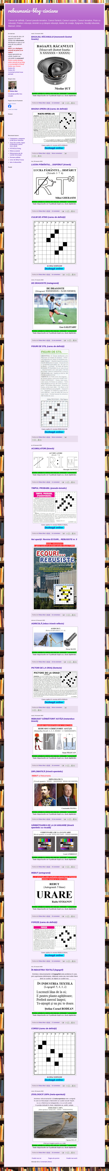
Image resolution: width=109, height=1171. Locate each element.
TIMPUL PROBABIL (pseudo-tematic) (49, 488)
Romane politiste (15, 157)
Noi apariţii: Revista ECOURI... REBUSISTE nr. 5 (54, 539)
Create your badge (12, 109)
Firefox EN (11, 68)
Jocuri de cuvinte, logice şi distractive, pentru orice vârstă (17, 144)
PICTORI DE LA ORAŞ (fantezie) (46, 668)
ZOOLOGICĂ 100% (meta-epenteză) (48, 1094)
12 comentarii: (56, 103)
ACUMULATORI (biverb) (42, 448)
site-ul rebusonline (15, 162)
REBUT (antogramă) (40, 873)
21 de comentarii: (57, 340)
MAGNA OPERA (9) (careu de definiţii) (49, 109)
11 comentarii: (56, 482)
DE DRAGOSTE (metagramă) (45, 283)
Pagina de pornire (53, 1158)
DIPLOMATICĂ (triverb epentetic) (47, 771)
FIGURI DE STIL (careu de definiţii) (47, 346)
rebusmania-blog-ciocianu (33, 10)
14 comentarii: (56, 211)
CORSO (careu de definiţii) (44, 1028)
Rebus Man (14, 91)
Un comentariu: (56, 274)
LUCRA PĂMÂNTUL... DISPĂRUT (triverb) (51, 164)
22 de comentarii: (57, 662)
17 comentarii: (56, 1022)
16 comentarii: (56, 765)
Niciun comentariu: (57, 153)
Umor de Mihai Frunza (17, 160)
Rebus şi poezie (15, 151)
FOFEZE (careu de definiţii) (44, 922)
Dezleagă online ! (54, 148)
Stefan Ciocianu (12, 103)
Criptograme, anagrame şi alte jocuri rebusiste (17, 139)
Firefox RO (11, 70)
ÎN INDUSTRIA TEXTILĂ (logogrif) (47, 970)
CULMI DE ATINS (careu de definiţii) (48, 217)
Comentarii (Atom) (46, 1162)
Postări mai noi (36, 1158)
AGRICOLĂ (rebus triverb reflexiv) (47, 623)
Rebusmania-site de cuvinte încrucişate (16, 154)
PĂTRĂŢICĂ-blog (15, 148)
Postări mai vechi (71, 1158)
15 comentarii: (56, 867)
